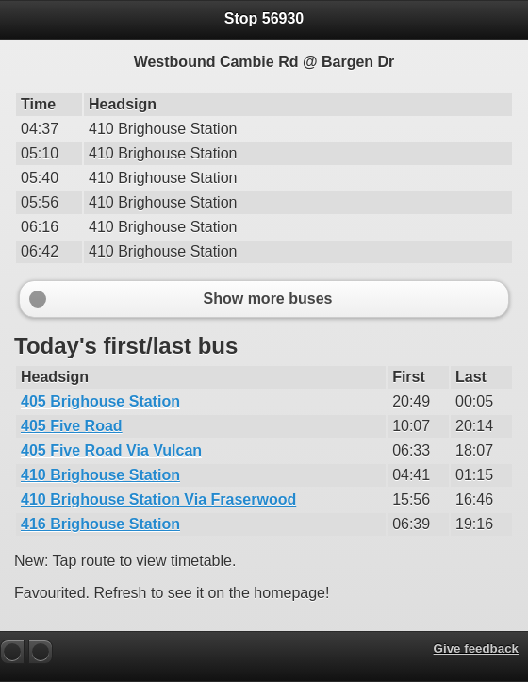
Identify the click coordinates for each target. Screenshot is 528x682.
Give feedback (476, 648)
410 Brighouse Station (100, 475)
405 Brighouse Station (100, 401)
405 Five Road (72, 426)
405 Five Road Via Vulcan (111, 450)
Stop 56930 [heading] (264, 18)
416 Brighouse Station (100, 524)
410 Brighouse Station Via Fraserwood (158, 499)
